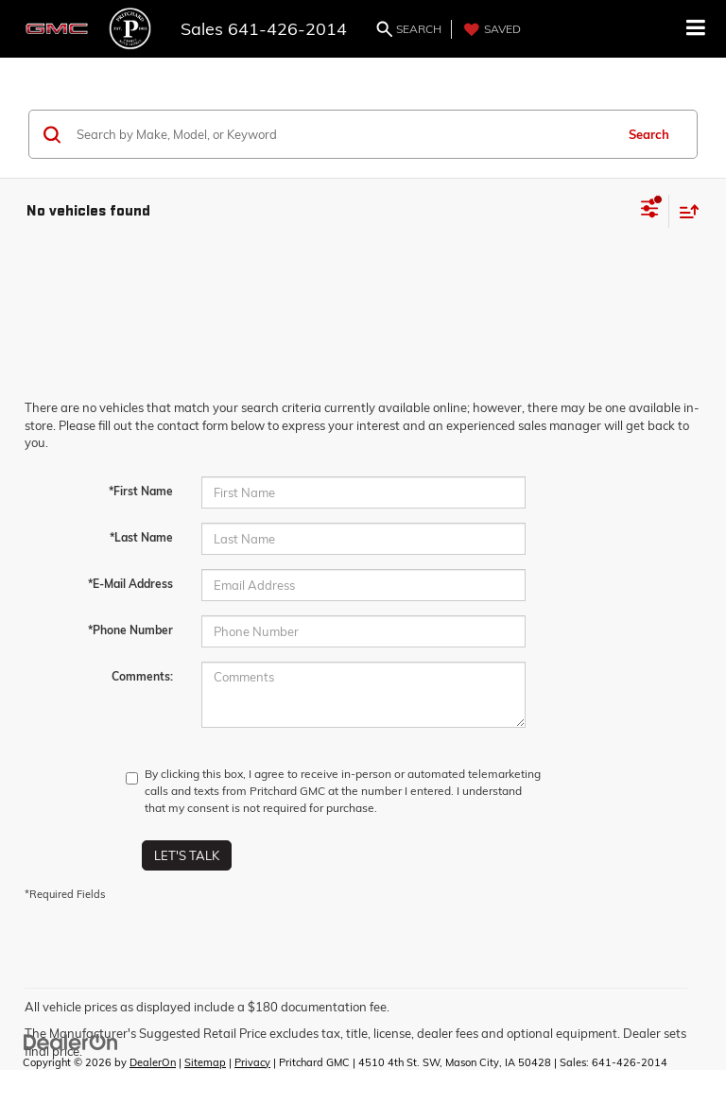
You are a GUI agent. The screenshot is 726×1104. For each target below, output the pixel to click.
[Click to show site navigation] (696, 29)
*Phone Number (130, 630)
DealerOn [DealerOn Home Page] (153, 1062)
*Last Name (141, 537)
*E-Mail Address (130, 584)
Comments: (142, 676)
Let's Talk (186, 855)
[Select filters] (650, 211)
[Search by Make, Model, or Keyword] (343, 134)
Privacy (252, 1062)
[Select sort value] (684, 211)
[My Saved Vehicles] (490, 29)
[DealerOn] (71, 1040)
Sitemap (205, 1062)
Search (649, 134)
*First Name (141, 491)
